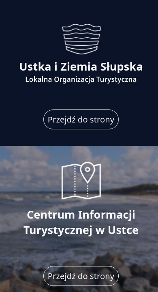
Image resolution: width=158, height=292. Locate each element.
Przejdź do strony (81, 119)
